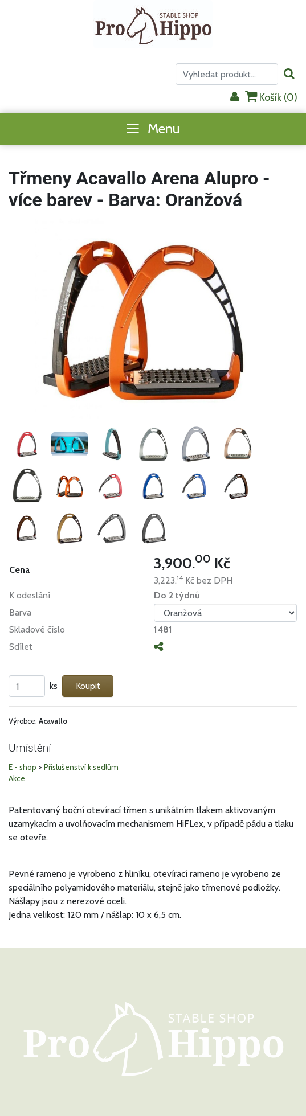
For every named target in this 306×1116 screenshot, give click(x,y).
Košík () (271, 97)
